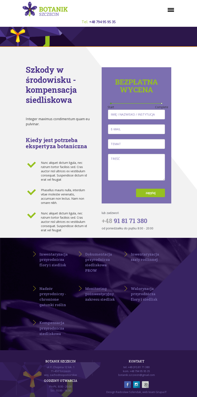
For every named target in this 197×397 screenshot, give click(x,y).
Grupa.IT (161, 392)
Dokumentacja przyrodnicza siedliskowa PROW (98, 262)
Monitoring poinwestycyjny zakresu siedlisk (100, 294)
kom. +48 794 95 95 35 (136, 371)
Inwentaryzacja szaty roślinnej (145, 257)
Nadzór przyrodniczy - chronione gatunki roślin (52, 296)
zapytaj (150, 193)
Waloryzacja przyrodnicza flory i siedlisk (144, 294)
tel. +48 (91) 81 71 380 (136, 367)
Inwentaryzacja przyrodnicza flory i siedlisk (53, 259)
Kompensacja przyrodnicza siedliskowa (51, 328)
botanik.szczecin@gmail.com (136, 375)
